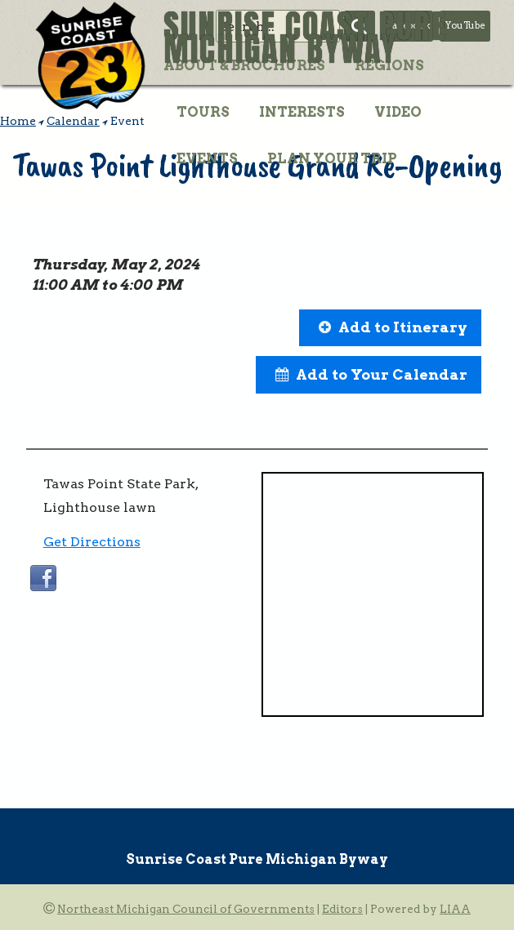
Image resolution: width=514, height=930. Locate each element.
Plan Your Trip (332, 158)
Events (207, 158)
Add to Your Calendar (381, 374)
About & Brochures (244, 65)
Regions (389, 65)
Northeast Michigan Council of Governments (186, 908)
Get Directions (92, 542)
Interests (302, 112)
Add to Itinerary (402, 327)
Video (398, 112)
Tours (203, 112)
